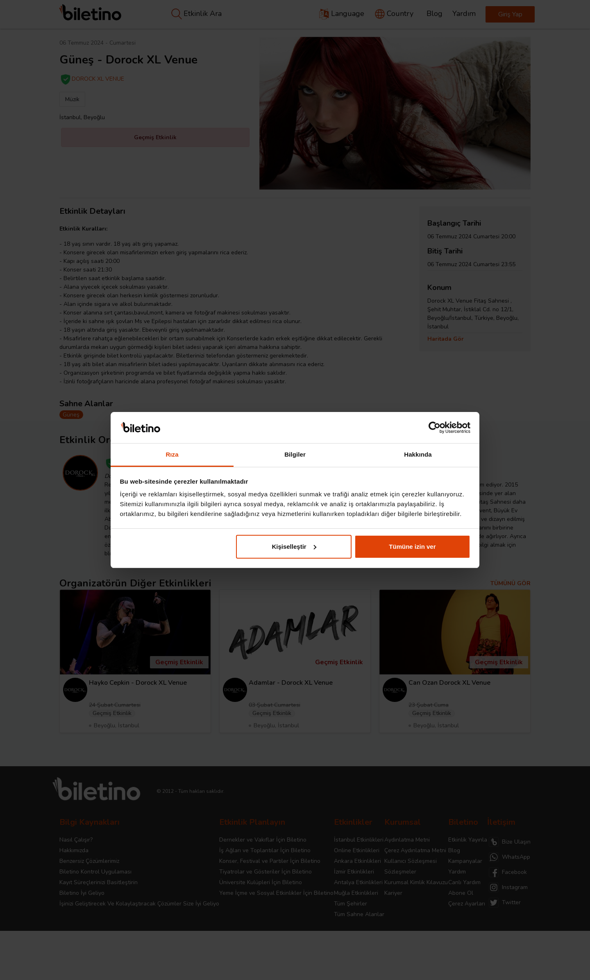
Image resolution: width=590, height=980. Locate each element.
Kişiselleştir (294, 546)
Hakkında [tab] (418, 454)
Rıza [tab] (172, 454)
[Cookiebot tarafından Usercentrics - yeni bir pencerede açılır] (434, 427)
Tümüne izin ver (412, 546)
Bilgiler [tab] (295, 454)
